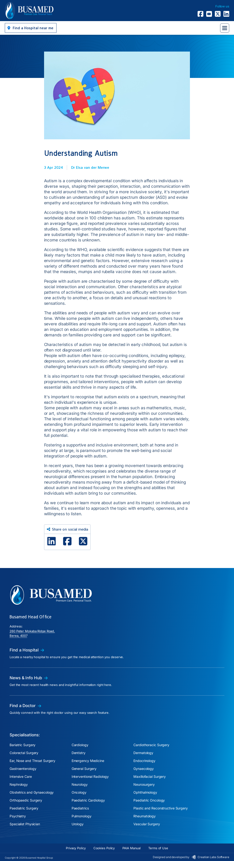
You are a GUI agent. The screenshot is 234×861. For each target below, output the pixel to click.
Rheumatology (144, 816)
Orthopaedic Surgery (26, 800)
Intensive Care (21, 776)
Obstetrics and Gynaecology (32, 792)
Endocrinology (144, 761)
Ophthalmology (145, 792)
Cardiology (80, 745)
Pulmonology (81, 816)
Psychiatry (18, 816)
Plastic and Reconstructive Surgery (160, 808)
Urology (78, 824)
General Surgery (84, 769)
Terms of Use (158, 848)
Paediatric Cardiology (88, 800)
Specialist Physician (25, 824)
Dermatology (143, 753)
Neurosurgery (144, 784)
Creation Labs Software (213, 857)
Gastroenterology (23, 769)
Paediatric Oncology (149, 800)
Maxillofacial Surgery (149, 776)
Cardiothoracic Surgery (151, 745)
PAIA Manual (131, 848)
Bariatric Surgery (22, 745)
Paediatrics (80, 808)
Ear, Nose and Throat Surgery (32, 761)
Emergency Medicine (88, 761)
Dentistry (79, 753)
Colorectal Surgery (24, 753)
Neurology (80, 784)
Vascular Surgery (146, 824)
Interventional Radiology (90, 776)
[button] (31, 28)
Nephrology (19, 784)
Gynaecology (143, 769)
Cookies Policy (104, 848)
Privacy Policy (76, 848)
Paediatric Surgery (24, 808)
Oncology (79, 792)
